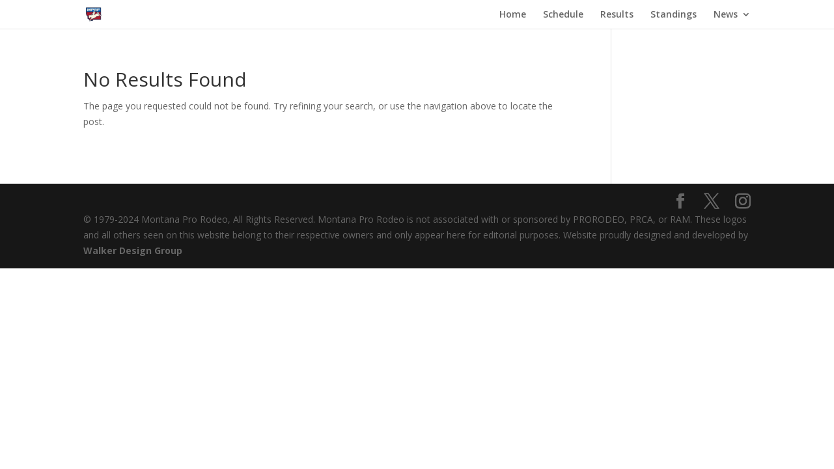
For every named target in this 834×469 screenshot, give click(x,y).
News (726, 15)
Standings (673, 15)
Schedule (563, 15)
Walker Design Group (132, 250)
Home (512, 15)
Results (616, 15)
